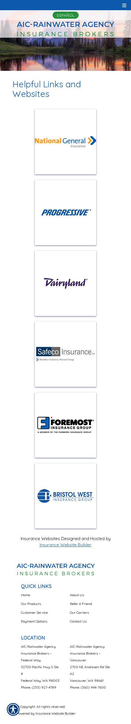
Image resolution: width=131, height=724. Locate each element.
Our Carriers (79, 612)
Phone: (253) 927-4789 (38, 687)
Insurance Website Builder (65, 544)
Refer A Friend (81, 604)
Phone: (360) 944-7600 (88, 687)
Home (25, 595)
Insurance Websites (40, 538)
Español (65, 15)
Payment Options (34, 621)
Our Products (31, 604)
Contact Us (78, 621)
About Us (77, 595)
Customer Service (34, 612)
